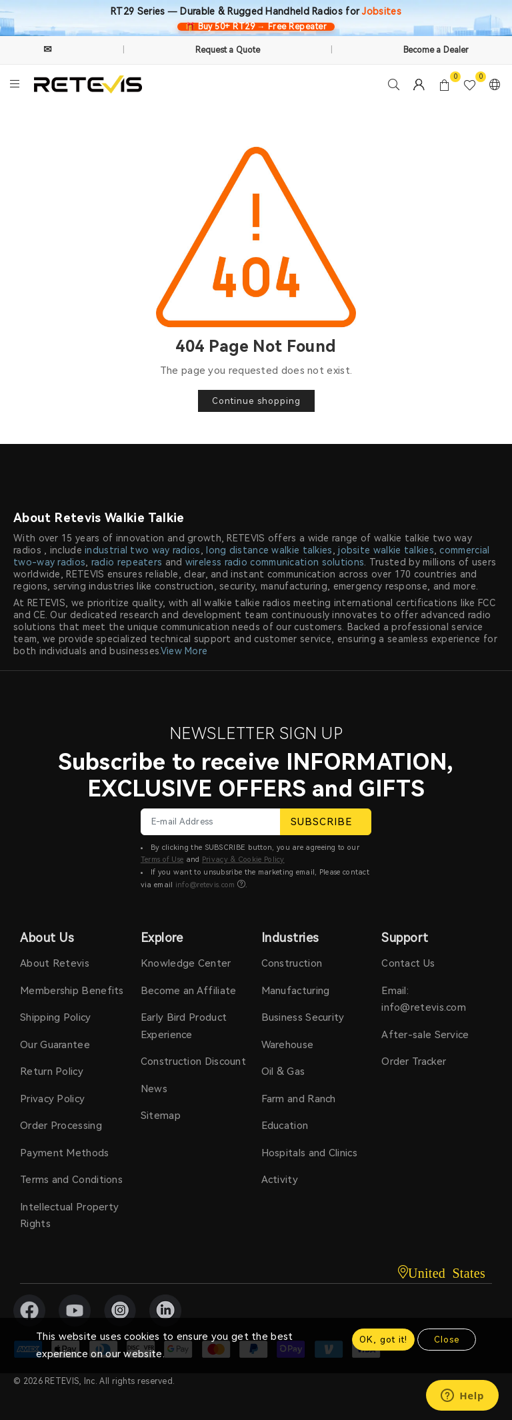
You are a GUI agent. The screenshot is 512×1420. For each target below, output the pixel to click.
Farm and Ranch (298, 1099)
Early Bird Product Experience (184, 1026)
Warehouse (287, 1045)
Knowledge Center (186, 963)
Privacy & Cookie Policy (243, 859)
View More (184, 651)
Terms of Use (162, 859)
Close (446, 1340)
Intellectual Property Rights (69, 1215)
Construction (292, 963)
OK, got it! (383, 1340)
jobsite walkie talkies (386, 550)
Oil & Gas (283, 1072)
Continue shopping (256, 401)
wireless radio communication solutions (274, 562)
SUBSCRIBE (326, 822)
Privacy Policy (52, 1099)
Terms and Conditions (71, 1180)
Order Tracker (413, 1061)
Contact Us (408, 963)
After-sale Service (425, 1035)
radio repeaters (127, 562)
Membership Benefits (72, 991)
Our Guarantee (55, 1045)
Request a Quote (228, 50)
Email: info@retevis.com (423, 999)
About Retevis (54, 963)
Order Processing (61, 1126)
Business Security (303, 1017)
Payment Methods (64, 1153)
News (154, 1089)
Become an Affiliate (189, 991)
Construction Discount (193, 1061)
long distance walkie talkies (269, 550)
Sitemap (161, 1116)
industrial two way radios (143, 550)
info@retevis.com (205, 885)
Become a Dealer (436, 50)
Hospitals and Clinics (309, 1153)
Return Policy (51, 1072)
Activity (279, 1180)
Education (285, 1126)
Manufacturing (295, 991)
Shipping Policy (55, 1017)
